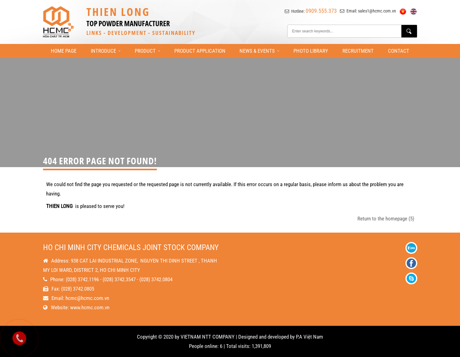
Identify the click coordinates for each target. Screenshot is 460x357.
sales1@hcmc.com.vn (377, 10)
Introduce (105, 51)
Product (147, 51)
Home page (63, 51)
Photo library (310, 51)
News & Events (259, 51)
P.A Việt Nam (309, 337)
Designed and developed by (266, 337)
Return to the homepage (385, 218)
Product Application (199, 51)
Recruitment (358, 51)
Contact (398, 51)
